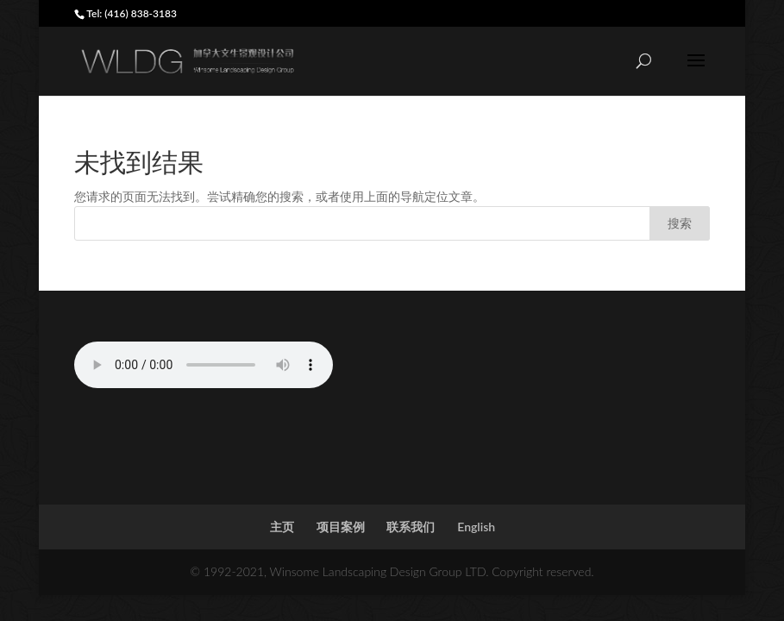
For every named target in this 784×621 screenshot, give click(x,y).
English (476, 526)
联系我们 (410, 526)
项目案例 (341, 526)
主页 (282, 526)
